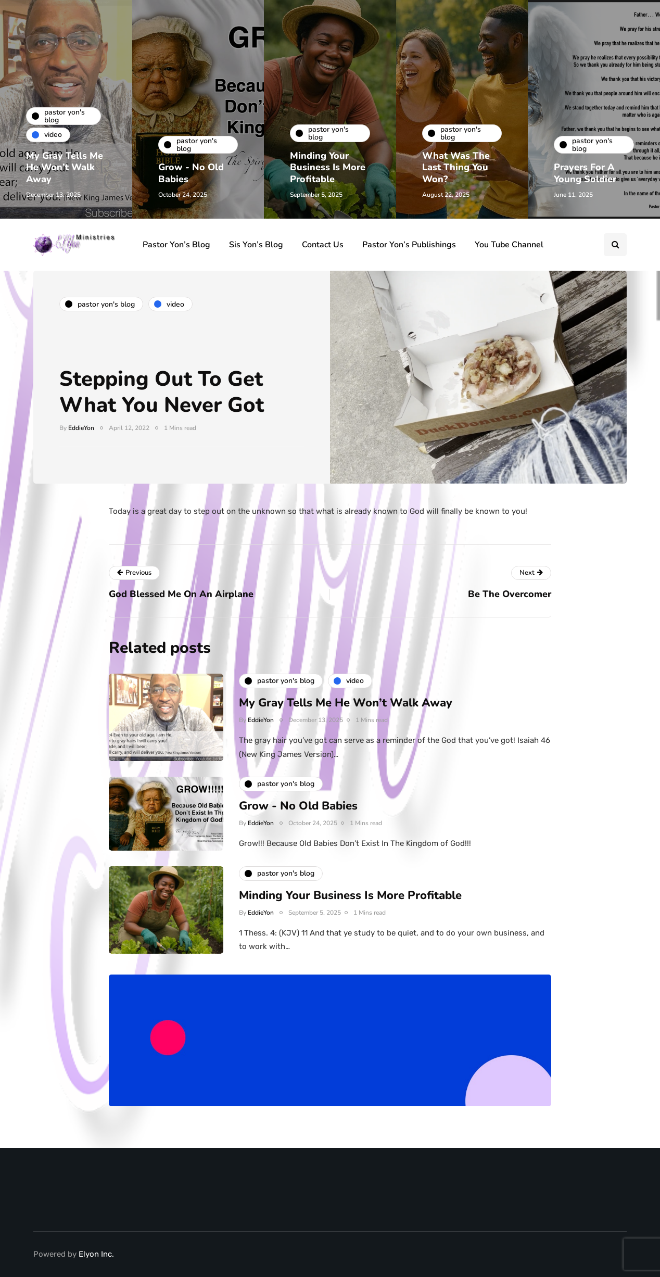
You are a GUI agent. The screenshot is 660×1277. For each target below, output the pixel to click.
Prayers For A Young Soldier (585, 173)
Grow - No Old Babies (191, 173)
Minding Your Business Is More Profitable (327, 167)
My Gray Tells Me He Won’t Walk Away (64, 167)
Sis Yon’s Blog (256, 244)
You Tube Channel (509, 244)
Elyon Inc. (96, 1254)
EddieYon (81, 428)
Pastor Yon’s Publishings (409, 244)
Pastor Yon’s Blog (176, 244)
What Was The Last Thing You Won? (456, 167)
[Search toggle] (615, 244)
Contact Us (323, 244)
